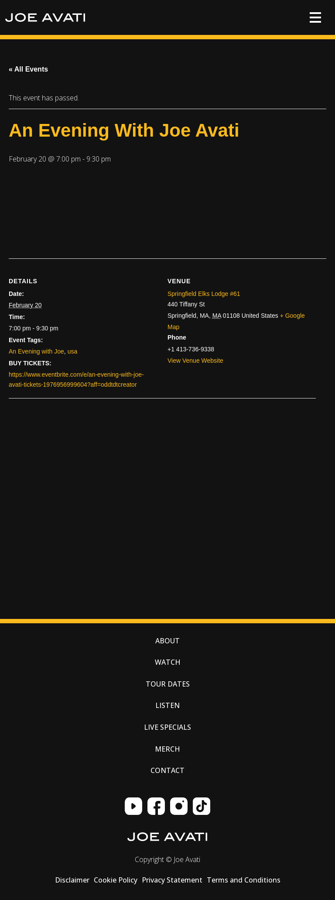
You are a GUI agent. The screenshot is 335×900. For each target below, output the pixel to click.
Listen (167, 705)
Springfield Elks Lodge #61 (204, 293)
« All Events (28, 69)
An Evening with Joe (36, 351)
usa (73, 351)
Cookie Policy (115, 880)
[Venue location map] (96, 488)
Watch (168, 662)
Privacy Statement (172, 880)
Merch (167, 749)
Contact (167, 770)
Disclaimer (72, 880)
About (167, 641)
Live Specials (167, 727)
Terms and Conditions (243, 880)
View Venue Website (195, 360)
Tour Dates (168, 684)
